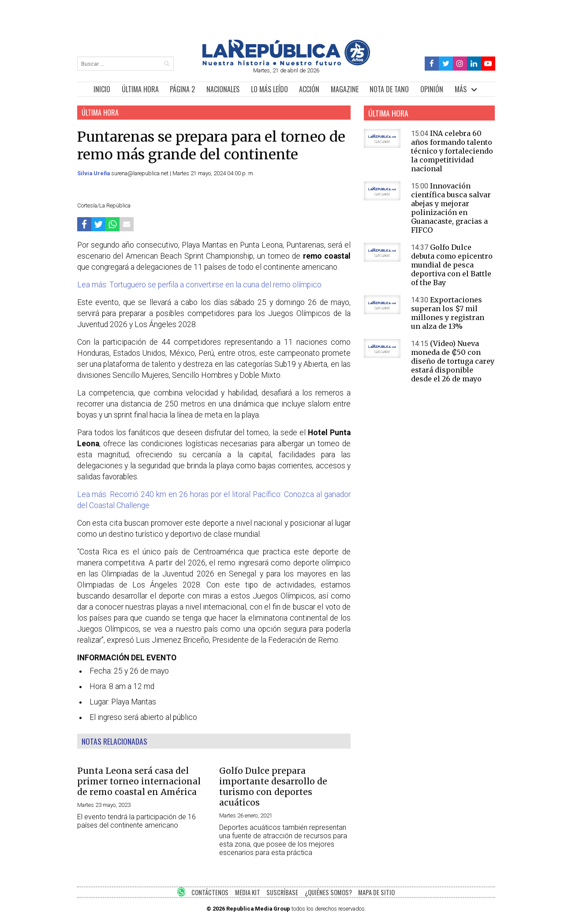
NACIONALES (222, 89)
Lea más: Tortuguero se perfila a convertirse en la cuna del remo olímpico (199, 284)
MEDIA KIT (247, 892)
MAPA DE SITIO (376, 892)
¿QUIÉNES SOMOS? (328, 892)
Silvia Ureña (94, 173)
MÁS (461, 89)
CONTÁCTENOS (209, 892)
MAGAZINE (345, 89)
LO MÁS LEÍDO (269, 89)
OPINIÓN (431, 89)
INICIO (101, 89)
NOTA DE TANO (389, 89)
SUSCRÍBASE (282, 892)
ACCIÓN (309, 89)
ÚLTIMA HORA (140, 89)
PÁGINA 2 (182, 89)
